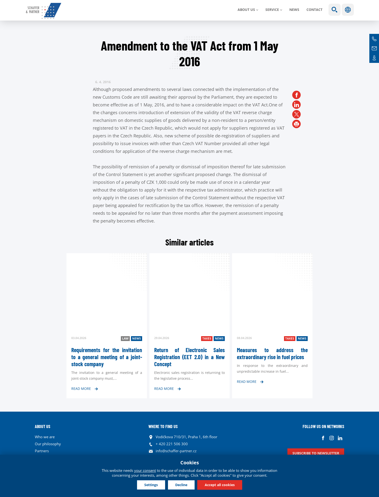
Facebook (323, 438)
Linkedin (340, 438)
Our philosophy (48, 443)
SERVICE (272, 9)
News (294, 9)
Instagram (331, 438)
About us (246, 9)
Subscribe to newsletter (315, 453)
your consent (145, 470)
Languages (348, 10)
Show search (334, 10)
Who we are (45, 436)
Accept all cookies (220, 484)
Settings (151, 484)
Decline (181, 484)
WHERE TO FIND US (163, 426)
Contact (314, 9)
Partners (42, 450)
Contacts (374, 58)
